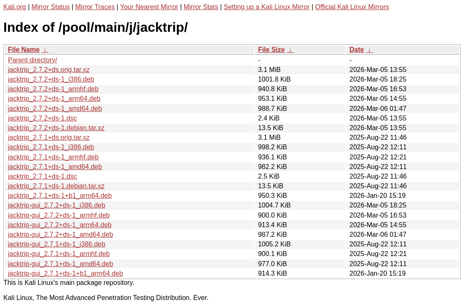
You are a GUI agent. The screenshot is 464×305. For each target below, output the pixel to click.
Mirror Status (50, 6)
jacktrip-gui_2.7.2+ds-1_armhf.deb (59, 215)
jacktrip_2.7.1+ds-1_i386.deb (51, 147)
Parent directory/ (32, 60)
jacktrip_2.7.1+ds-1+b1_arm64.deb (60, 195)
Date (356, 49)
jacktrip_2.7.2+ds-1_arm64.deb (54, 98)
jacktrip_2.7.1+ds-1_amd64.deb (55, 166)
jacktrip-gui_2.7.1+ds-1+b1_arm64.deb (65, 273)
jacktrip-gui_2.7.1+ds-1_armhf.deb (59, 253)
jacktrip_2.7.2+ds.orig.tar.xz (49, 69)
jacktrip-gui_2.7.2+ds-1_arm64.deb (60, 224)
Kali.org (14, 6)
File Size (271, 49)
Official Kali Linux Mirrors (352, 6)
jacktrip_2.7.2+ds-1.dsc (42, 118)
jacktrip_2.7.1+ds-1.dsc (42, 176)
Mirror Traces (95, 6)
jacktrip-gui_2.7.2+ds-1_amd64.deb (60, 234)
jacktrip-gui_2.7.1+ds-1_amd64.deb (60, 263)
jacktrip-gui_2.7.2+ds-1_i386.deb (56, 205)
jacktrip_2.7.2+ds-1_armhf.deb (53, 88)
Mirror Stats (201, 6)
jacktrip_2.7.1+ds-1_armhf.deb (53, 157)
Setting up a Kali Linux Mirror (267, 6)
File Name (24, 49)
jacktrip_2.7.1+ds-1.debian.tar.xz (56, 186)
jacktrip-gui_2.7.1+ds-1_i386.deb (56, 244)
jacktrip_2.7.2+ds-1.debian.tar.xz (56, 127)
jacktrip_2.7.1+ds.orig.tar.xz (49, 137)
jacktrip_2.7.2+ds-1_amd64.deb (55, 108)
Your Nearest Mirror (149, 6)
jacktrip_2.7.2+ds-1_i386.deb (51, 79)
